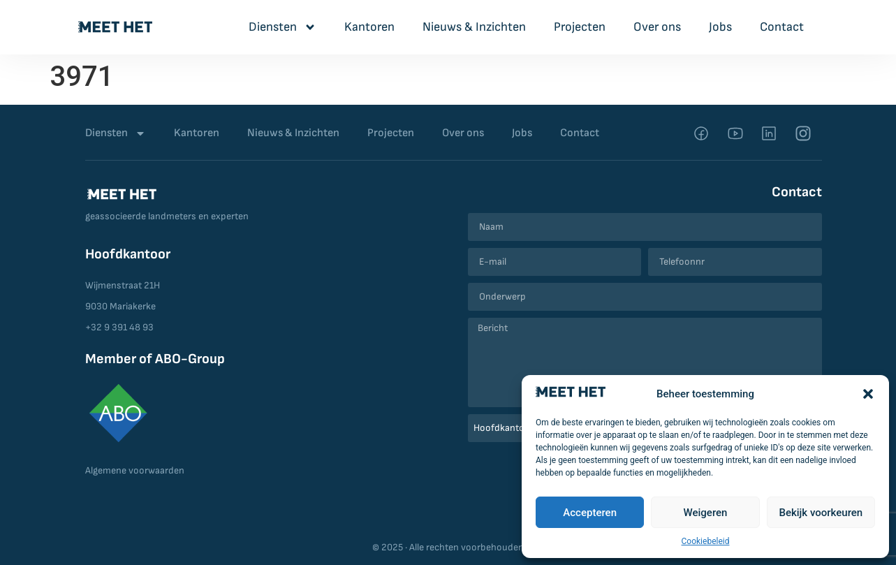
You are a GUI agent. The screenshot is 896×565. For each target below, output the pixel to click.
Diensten (282, 27)
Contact (782, 27)
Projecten (579, 27)
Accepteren (590, 512)
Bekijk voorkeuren (820, 512)
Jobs (720, 27)
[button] (868, 394)
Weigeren (706, 512)
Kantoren (369, 27)
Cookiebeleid (706, 541)
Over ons (657, 27)
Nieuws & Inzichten (474, 27)
